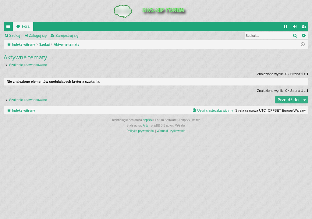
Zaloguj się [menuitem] (296, 27)
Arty (145, 125)
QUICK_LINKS (9, 27)
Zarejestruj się (66, 35)
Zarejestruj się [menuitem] (305, 27)
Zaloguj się (38, 35)
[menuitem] (285, 26)
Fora (26, 26)
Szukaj (14, 35)
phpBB (147, 120)
